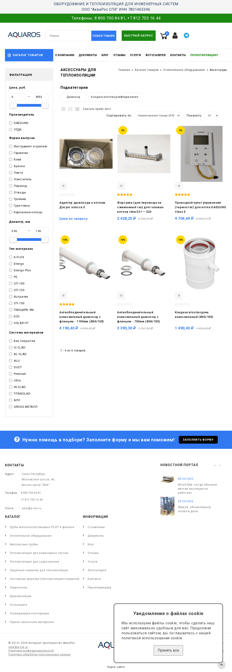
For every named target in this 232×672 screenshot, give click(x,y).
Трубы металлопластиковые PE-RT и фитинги (42, 527)
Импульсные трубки (24, 544)
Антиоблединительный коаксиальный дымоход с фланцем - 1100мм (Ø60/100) (81, 317)
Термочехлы (18, 587)
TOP (221, 665)
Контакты (178, 55)
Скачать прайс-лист (97, 109)
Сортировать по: (119, 115)
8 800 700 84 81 (110, 18)
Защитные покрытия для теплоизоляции (39, 570)
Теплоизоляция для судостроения (34, 561)
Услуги (135, 55)
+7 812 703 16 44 (144, 18)
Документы (88, 55)
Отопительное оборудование (184, 70)
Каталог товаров (147, 70)
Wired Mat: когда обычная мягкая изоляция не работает (197, 488)
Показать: (194, 115)
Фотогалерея (155, 55)
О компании (64, 55)
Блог (105, 55)
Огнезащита (18, 604)
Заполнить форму (198, 439)
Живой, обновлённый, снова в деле (194, 509)
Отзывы (119, 55)
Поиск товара (104, 35)
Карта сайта (116, 667)
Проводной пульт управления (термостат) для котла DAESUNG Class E (200, 207)
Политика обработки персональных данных (39, 654)
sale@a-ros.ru (31, 508)
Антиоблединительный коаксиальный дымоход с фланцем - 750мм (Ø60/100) (138, 317)
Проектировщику (204, 55)
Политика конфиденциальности (31, 650)
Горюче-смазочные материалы (32, 622)
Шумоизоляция (20, 596)
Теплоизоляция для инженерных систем (39, 553)
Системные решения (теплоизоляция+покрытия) (45, 579)
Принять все (168, 650)
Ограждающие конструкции (29, 613)
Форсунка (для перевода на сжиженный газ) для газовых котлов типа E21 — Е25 (140, 207)
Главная (124, 70)
